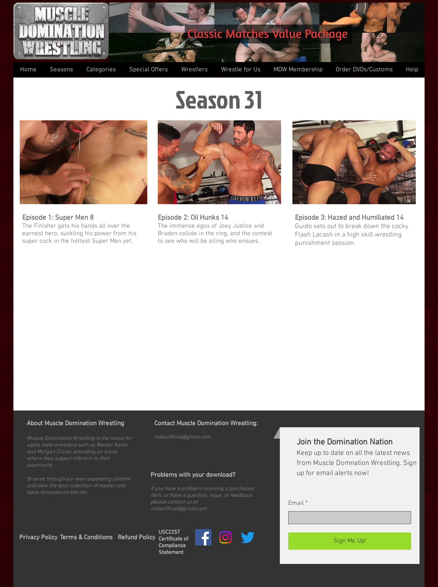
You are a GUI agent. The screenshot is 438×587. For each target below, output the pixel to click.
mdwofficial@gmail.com (182, 437)
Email (296, 503)
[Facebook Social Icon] (203, 537)
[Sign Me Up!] (349, 541)
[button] (100, 69)
